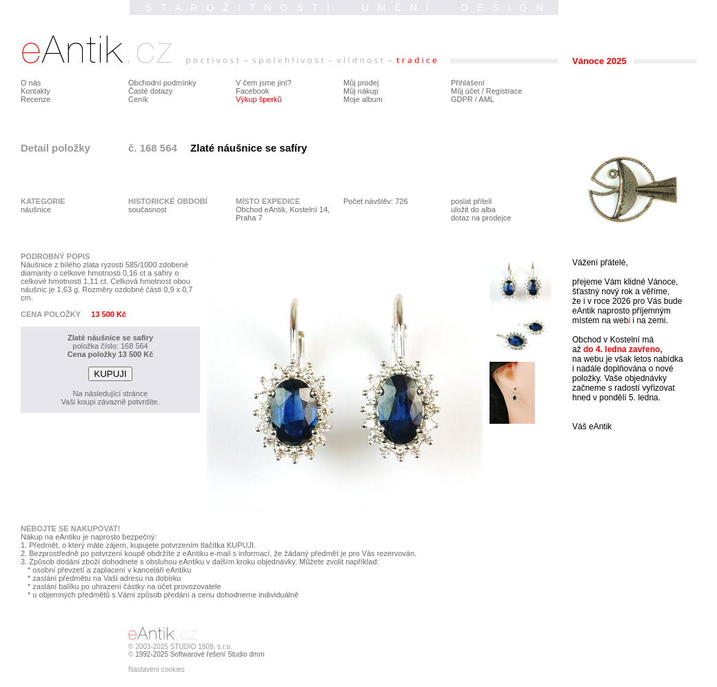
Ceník (138, 99)
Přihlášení (468, 83)
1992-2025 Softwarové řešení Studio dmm (199, 654)
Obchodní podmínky (162, 83)
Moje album (363, 99)
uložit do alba (473, 209)
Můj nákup (360, 91)
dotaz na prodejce (481, 218)
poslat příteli (471, 201)
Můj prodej (360, 83)
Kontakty (35, 91)
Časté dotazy (150, 91)
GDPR (462, 99)
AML (486, 99)
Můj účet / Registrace (486, 91)
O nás (31, 83)
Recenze (35, 99)
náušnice (36, 209)
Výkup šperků (259, 99)
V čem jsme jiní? (264, 83)
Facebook (252, 91)
